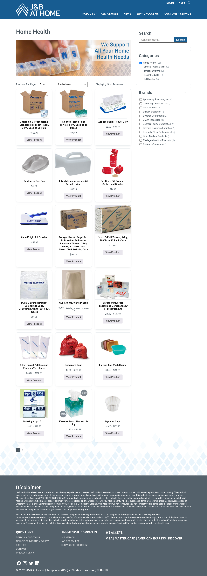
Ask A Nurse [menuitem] (109, 13)
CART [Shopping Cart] (182, 3)
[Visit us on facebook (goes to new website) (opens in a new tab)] (19, 563)
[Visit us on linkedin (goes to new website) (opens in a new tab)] (37, 563)
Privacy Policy (25, 552)
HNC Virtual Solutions (74, 545)
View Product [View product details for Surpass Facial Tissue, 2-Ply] (112, 133)
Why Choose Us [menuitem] (148, 13)
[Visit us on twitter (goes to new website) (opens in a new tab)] (31, 563)
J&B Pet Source (70, 541)
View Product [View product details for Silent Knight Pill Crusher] (34, 249)
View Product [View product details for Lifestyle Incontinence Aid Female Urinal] (73, 196)
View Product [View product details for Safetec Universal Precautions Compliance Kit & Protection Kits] (112, 320)
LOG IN (170, 3)
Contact (21, 549)
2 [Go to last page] (22, 450)
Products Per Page (26, 84)
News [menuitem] (127, 13)
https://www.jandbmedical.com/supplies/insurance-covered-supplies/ (84, 523)
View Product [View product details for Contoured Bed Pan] (34, 193)
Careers (21, 545)
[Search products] (156, 40)
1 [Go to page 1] (18, 450)
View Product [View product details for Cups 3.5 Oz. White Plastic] (73, 317)
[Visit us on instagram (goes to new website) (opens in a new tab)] (25, 563)
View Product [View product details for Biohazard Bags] (73, 377)
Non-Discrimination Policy (32, 541)
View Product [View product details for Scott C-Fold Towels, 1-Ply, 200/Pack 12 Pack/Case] (112, 252)
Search (180, 39)
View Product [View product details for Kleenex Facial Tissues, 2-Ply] (73, 436)
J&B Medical (68, 537)
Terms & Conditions (28, 537)
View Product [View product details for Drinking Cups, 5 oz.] (34, 433)
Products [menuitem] (88, 13)
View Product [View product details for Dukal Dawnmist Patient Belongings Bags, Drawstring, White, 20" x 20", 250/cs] (34, 323)
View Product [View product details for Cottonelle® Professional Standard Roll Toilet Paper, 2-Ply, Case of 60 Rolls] (34, 139)
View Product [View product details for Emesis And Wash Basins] (112, 377)
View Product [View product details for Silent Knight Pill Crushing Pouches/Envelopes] (34, 380)
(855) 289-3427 (71, 570)
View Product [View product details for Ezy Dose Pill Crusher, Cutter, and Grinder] (112, 196)
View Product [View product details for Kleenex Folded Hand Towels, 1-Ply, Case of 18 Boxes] (73, 139)
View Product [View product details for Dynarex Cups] (112, 433)
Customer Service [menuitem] (177, 13)
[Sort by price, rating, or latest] (71, 84)
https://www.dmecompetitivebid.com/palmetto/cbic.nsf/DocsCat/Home (50, 517)
